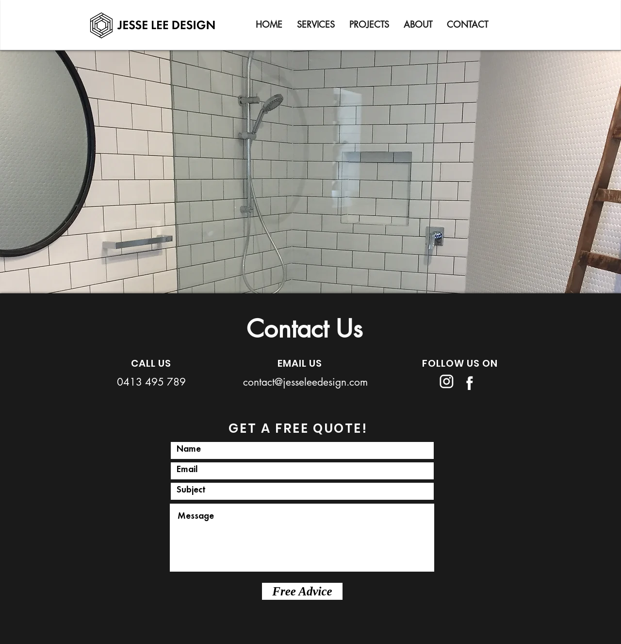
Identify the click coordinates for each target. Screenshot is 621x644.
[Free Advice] (302, 591)
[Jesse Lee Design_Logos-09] (467, 381)
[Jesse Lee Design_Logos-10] (446, 381)
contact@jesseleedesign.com (305, 382)
